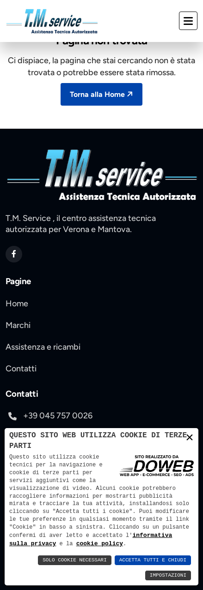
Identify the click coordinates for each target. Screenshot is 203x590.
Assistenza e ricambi (43, 347)
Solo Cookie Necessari (75, 560)
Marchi (18, 325)
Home (17, 303)
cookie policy (78, 543)
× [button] (189, 438)
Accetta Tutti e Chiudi (152, 560)
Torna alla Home (102, 94)
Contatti (21, 369)
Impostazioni (168, 575)
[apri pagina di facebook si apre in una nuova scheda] (14, 254)
